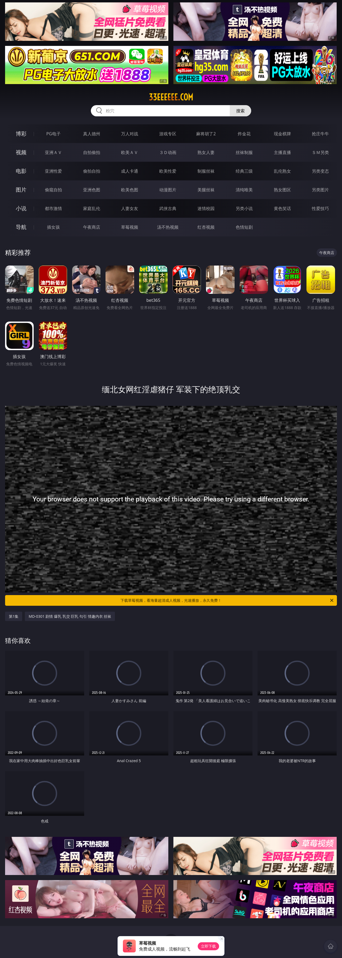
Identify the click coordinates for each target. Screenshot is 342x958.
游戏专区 (167, 134)
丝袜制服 (244, 152)
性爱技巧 (320, 208)
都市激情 (53, 208)
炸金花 (244, 134)
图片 (21, 189)
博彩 (21, 133)
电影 (21, 171)
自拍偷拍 (91, 152)
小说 (21, 208)
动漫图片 (167, 190)
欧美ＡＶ (129, 152)
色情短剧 (244, 227)
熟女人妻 (206, 152)
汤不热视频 (167, 227)
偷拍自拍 (91, 171)
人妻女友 (129, 208)
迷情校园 (206, 208)
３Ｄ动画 (167, 152)
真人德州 (91, 134)
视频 (21, 152)
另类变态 (320, 171)
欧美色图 (129, 190)
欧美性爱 (167, 171)
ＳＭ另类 (320, 152)
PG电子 (53, 134)
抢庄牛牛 (320, 134)
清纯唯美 (244, 190)
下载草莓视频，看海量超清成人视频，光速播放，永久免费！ (227, 600)
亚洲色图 (91, 190)
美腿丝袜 (206, 190)
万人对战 (129, 134)
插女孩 (53, 227)
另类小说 (244, 208)
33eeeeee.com (171, 97)
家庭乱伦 (91, 208)
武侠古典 (167, 208)
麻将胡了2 (206, 134)
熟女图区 (282, 190)
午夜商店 (91, 227)
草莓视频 (129, 227)
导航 (21, 227)
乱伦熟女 (282, 171)
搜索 (240, 111)
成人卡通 (129, 171)
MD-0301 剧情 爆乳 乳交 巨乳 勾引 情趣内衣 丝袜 (70, 616)
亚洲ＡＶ (53, 152)
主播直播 (282, 152)
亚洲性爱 (53, 171)
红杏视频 (206, 227)
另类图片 (320, 190)
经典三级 (244, 171)
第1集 (13, 616)
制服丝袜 (206, 171)
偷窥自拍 (53, 190)
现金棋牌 (282, 134)
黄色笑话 (282, 208)
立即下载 (208, 946)
